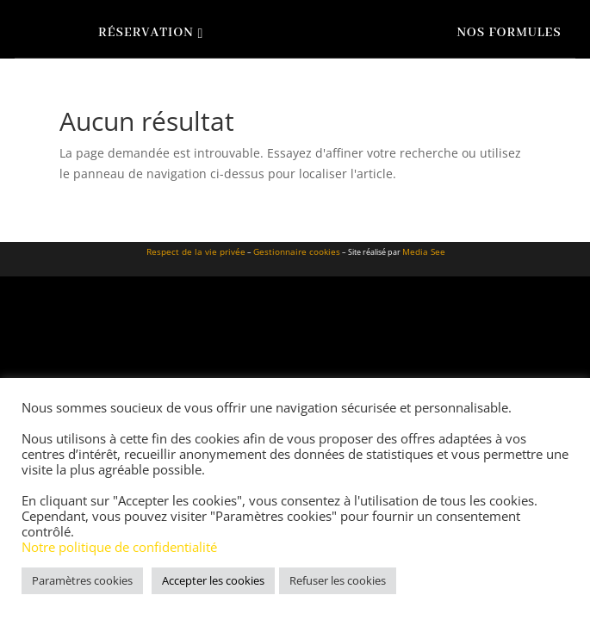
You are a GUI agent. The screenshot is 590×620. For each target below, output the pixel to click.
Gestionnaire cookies (296, 251)
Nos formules (508, 32)
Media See (423, 251)
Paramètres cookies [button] (82, 580)
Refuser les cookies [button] (337, 580)
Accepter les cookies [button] (213, 580)
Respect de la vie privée (195, 251)
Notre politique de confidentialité (119, 546)
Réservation (146, 32)
